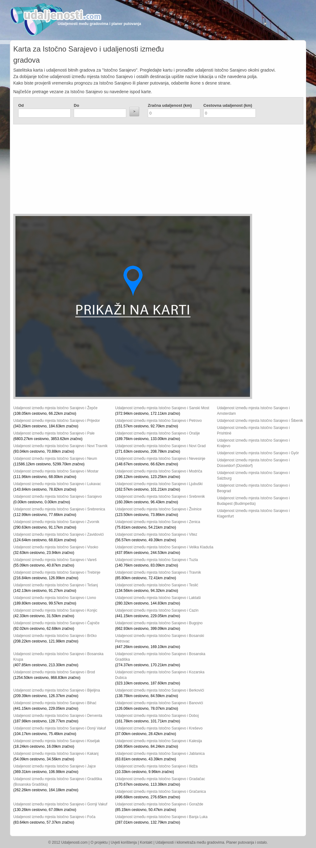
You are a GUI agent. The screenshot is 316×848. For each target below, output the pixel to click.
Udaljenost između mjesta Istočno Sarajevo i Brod (54, 672)
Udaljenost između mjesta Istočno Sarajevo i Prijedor (56, 420)
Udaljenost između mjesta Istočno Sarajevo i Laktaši (158, 598)
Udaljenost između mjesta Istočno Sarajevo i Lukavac (57, 484)
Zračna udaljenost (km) (170, 105)
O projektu (99, 842)
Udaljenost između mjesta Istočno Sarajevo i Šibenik (260, 420)
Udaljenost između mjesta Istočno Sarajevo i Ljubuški (158, 484)
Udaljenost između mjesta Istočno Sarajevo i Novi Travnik (60, 446)
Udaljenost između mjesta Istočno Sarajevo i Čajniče (56, 623)
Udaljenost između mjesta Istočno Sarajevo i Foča (54, 817)
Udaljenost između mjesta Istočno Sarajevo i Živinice (158, 509)
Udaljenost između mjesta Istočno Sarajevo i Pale (53, 433)
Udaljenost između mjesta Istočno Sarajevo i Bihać (54, 703)
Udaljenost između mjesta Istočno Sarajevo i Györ (258, 453)
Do (76, 105)
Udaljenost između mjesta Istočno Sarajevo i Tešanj (55, 585)
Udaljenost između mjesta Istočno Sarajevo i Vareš (55, 560)
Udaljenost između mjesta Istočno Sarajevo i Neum (55, 458)
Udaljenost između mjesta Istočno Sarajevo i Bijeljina (56, 690)
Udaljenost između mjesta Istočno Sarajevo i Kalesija (158, 741)
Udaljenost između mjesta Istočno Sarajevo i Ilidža (156, 766)
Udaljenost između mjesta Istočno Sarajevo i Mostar (55, 471)
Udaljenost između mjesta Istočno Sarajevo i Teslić (156, 585)
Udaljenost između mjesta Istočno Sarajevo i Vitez (156, 534)
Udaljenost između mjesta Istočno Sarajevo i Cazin (156, 610)
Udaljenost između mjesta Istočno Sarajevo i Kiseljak (56, 741)
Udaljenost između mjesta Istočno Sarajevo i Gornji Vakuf (60, 804)
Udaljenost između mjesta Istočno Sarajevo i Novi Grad (160, 446)
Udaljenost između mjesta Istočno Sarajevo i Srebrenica (59, 509)
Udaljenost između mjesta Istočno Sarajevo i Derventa (57, 715)
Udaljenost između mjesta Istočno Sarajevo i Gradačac (160, 779)
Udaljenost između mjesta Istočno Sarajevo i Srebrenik (160, 496)
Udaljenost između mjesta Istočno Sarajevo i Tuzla (156, 560)
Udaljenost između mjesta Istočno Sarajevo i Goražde (159, 804)
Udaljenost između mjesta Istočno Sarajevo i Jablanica (160, 753)
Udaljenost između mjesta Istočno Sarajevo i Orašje (157, 433)
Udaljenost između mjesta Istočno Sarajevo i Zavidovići (58, 534)
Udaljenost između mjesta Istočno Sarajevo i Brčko (55, 636)
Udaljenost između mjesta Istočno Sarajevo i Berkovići (159, 690)
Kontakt (146, 842)
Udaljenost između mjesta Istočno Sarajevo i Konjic (55, 610)
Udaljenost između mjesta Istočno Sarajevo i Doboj (157, 715)
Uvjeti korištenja (124, 842)
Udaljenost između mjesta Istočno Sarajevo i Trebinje (56, 572)
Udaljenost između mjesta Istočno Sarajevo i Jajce (54, 766)
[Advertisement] (121, 170)
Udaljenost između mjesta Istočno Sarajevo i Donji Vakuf (59, 728)
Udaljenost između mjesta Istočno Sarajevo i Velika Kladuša (164, 547)
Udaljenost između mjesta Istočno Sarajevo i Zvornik (56, 522)
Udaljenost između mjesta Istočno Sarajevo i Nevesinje (160, 458)
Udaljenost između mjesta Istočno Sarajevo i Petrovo (158, 420)
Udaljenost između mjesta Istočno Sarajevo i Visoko (55, 547)
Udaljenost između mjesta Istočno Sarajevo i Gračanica (160, 791)
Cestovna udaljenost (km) (227, 105)
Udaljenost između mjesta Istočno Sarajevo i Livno (54, 598)
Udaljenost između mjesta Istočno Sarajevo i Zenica (157, 522)
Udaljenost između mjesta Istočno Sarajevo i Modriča (158, 471)
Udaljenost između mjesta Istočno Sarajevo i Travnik (158, 572)
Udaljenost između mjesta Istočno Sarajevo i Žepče (55, 408)
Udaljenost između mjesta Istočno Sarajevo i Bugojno (159, 623)
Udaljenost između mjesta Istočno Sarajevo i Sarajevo (57, 496)
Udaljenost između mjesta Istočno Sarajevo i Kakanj (55, 753)
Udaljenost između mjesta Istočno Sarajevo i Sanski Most (162, 408)
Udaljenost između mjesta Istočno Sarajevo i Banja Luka (161, 817)
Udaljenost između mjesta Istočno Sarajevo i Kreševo (158, 728)
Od (21, 105)
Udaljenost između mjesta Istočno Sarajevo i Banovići (159, 703)
